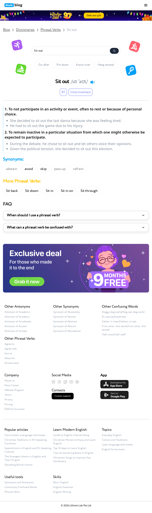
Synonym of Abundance (67, 331)
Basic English (61, 482)
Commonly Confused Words (20, 487)
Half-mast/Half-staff (114, 334)
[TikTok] (65, 382)
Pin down (62, 64)
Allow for (9, 358)
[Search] (114, 51)
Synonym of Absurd (64, 326)
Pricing (8, 404)
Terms (7, 395)
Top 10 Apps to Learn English (69, 448)
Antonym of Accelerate (17, 321)
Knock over (83, 64)
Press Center (11, 385)
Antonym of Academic (17, 312)
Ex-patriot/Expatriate (114, 316)
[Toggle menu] (146, 5)
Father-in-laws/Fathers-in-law (119, 321)
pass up (60, 169)
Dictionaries (25, 30)
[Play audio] (92, 82)
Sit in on (67, 191)
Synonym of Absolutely (66, 312)
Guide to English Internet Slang (71, 435)
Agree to (9, 344)
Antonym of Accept (15, 331)
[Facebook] (59, 382)
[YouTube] (71, 382)
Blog (6, 30)
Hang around (106, 64)
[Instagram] (53, 382)
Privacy (8, 399)
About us (9, 380)
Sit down (31, 191)
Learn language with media (117, 444)
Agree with (10, 348)
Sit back (12, 191)
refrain (78, 169)
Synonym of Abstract (65, 321)
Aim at (8, 353)
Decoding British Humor (18, 465)
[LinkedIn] (77, 382)
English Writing (62, 492)
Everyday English (111, 435)
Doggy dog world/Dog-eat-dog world (123, 312)
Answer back (11, 363)
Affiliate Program (14, 390)
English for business (113, 449)
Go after (43, 64)
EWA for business (14, 409)
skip (43, 169)
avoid (29, 169)
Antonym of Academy (17, 316)
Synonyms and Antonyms (19, 482)
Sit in (49, 191)
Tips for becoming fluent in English (73, 453)
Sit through (89, 191)
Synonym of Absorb (64, 316)
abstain (11, 169)
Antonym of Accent (15, 326)
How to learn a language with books (24, 435)
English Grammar (63, 487)
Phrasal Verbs (51, 30)
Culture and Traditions (115, 440)
